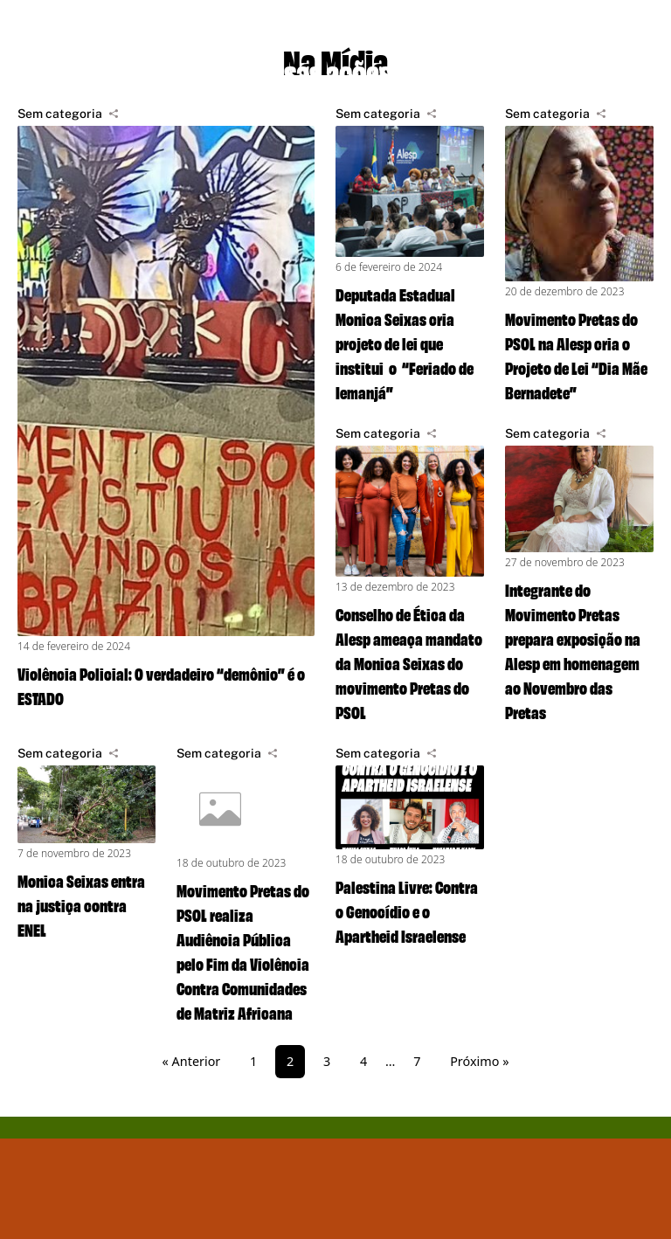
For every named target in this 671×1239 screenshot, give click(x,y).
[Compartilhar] (113, 113)
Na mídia (494, 70)
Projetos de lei (107, 70)
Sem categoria (59, 114)
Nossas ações (316, 70)
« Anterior (192, 1061)
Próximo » (479, 1061)
